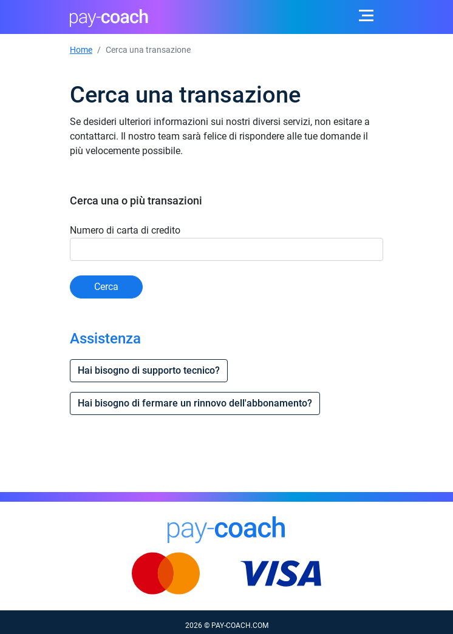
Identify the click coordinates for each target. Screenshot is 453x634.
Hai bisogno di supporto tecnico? (149, 370)
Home (81, 50)
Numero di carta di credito (125, 230)
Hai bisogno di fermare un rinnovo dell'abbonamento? (195, 403)
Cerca (106, 286)
